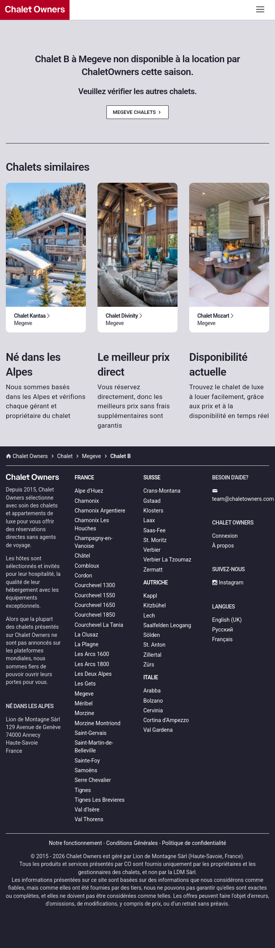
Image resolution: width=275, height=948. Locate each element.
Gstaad (151, 501)
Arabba (152, 690)
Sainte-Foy (87, 760)
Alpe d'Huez (89, 491)
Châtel (82, 556)
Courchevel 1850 (95, 615)
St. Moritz (155, 540)
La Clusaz (86, 634)
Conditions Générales (132, 843)
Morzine (84, 713)
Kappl (150, 596)
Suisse (151, 477)
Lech (149, 615)
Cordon (83, 575)
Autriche (155, 582)
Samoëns (86, 770)
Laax (149, 520)
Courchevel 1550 (95, 595)
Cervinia (153, 710)
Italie (150, 677)
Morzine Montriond (97, 723)
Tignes (83, 790)
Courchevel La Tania (99, 625)
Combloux (87, 566)
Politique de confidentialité (194, 843)
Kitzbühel (154, 605)
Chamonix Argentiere (100, 510)
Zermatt (152, 570)
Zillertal (152, 655)
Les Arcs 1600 (92, 654)
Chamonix (87, 501)
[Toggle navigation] (260, 9)
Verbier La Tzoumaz (167, 559)
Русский (222, 629)
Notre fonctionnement (75, 843)
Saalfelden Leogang (167, 625)
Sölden (151, 635)
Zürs (148, 664)
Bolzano (153, 701)
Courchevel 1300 (95, 585)
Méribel (83, 703)
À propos (223, 545)
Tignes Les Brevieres (100, 800)
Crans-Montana (162, 491)
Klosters (153, 510)
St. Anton (154, 645)
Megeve (84, 694)
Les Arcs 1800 (92, 664)
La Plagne (87, 644)
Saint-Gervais (90, 733)
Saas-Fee (154, 530)
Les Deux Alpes (93, 674)
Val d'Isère (87, 809)
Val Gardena (158, 730)
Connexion (225, 536)
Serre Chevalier (93, 780)
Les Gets (85, 683)
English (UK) (227, 620)
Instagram (228, 582)
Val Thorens (89, 819)
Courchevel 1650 (95, 605)
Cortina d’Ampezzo (166, 720)
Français (222, 639)
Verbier (151, 550)
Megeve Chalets (137, 112)
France (84, 477)
